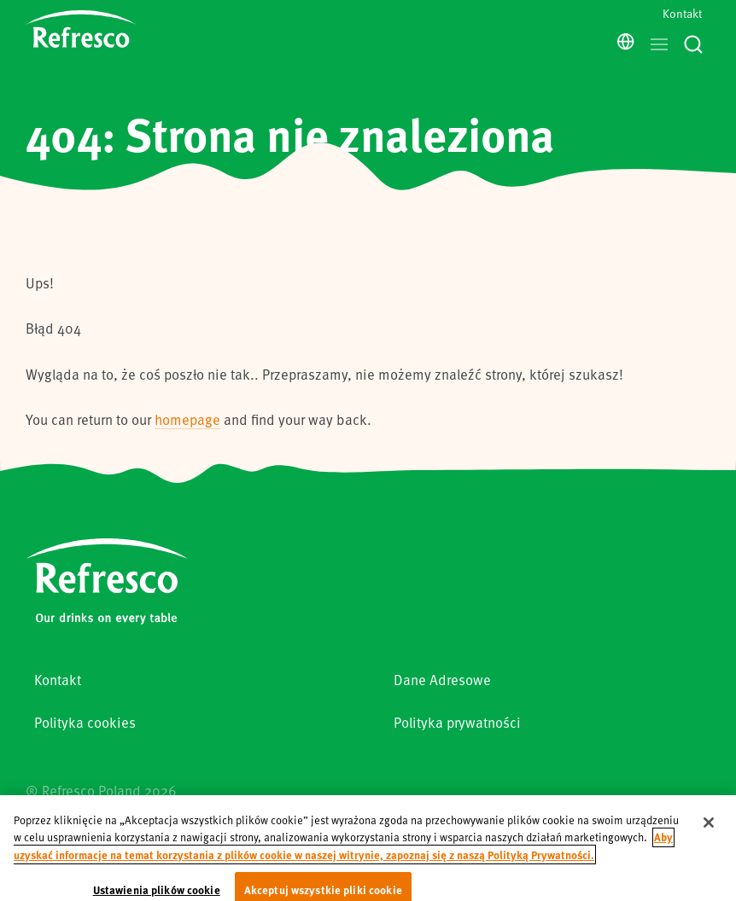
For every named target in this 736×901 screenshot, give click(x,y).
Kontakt (682, 13)
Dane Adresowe (442, 679)
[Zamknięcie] (708, 832)
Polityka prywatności (457, 722)
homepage (187, 419)
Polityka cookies (85, 722)
